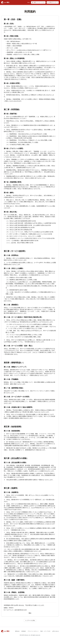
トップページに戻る (30, 620)
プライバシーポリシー (33, 631)
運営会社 (17, 631)
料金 (29, 2)
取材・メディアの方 (45, 631)
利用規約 (23, 631)
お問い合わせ (55, 631)
